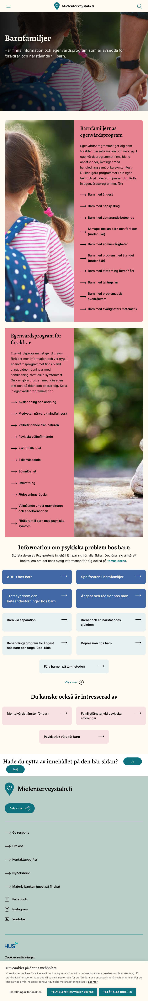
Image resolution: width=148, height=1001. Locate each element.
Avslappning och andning (33, 402)
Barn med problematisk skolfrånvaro (101, 296)
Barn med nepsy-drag (100, 206)
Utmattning (23, 483)
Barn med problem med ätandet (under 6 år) (107, 258)
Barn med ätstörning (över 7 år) (107, 271)
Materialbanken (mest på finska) (32, 886)
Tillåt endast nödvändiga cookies (72, 992)
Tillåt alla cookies (117, 991)
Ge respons (17, 832)
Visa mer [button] (74, 682)
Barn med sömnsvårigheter (104, 244)
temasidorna (117, 561)
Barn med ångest (96, 194)
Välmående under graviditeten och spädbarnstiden (37, 508)
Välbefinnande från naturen (35, 425)
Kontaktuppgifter (21, 859)
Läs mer (93, 981)
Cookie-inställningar (20, 957)
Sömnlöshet (23, 471)
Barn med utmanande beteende (107, 217)
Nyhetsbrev (17, 873)
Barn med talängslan (99, 282)
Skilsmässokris (26, 460)
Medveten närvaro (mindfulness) (39, 413)
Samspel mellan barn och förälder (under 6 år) (108, 231)
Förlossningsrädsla (29, 494)
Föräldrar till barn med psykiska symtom (37, 523)
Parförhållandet (26, 448)
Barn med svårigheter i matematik (108, 309)
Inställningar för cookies (26, 991)
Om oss (14, 846)
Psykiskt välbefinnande (32, 436)
